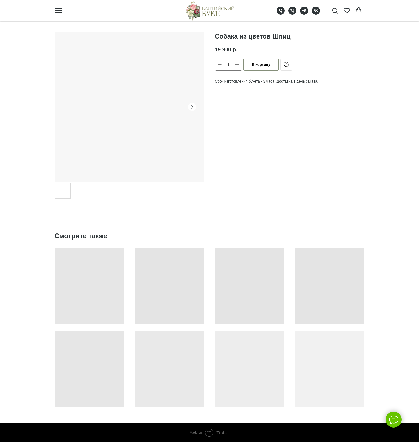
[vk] (316, 13)
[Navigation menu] (58, 10)
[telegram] (304, 13)
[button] (335, 10)
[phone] (281, 13)
